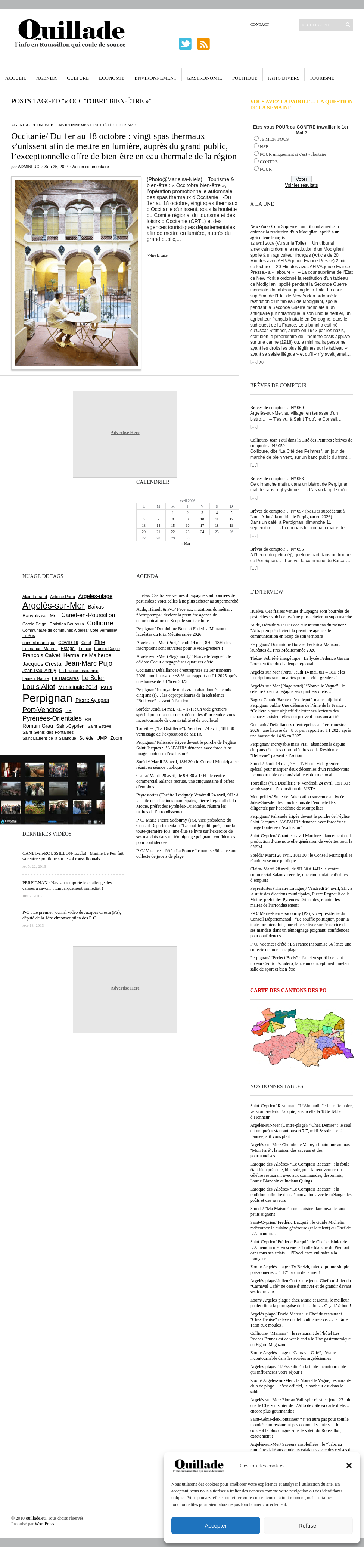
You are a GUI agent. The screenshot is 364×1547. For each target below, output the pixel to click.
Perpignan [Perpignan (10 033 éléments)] (47, 698)
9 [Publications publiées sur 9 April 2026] (188, 519)
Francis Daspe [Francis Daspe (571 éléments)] (107, 648)
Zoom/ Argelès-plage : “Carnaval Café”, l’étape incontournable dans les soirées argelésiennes (293, 1355)
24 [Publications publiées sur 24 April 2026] (202, 532)
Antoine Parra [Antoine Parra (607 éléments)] (62, 596)
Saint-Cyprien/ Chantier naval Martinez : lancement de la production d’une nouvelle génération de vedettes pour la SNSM (301, 841)
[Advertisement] (46, 524)
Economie (112, 78)
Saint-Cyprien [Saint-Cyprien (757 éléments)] (70, 726)
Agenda (46, 78)
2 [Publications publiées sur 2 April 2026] (188, 513)
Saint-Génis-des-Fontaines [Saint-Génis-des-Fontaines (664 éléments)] (48, 732)
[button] (349, 1465)
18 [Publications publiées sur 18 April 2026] (217, 525)
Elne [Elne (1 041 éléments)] (99, 642)
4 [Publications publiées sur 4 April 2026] (217, 513)
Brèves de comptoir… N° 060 (277, 407)
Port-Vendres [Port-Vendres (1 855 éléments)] (42, 710)
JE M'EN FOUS (274, 139)
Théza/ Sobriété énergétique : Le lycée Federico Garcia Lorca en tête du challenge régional (299, 661)
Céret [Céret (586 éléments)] (86, 642)
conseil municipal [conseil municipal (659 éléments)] (38, 642)
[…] (254, 361)
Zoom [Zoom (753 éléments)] (116, 738)
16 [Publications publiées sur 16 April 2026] (187, 525)
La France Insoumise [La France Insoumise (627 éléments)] (78, 670)
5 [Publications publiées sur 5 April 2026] (231, 513)
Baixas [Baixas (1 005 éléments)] (96, 607)
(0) (261, 361)
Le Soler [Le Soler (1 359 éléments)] (93, 677)
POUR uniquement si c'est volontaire (293, 154)
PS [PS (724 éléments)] (68, 710)
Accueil (15, 78)
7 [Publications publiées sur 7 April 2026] (158, 519)
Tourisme (321, 78)
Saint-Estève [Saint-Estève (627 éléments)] (99, 726)
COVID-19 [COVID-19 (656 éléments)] (68, 642)
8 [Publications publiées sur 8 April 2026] (173, 519)
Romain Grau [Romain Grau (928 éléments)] (37, 726)
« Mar (185, 543)
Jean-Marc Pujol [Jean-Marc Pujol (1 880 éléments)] (89, 663)
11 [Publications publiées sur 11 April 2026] (217, 519)
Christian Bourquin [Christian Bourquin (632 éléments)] (66, 624)
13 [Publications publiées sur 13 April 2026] (144, 525)
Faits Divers (283, 78)
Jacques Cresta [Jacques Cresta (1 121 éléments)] (41, 663)
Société (103, 125)
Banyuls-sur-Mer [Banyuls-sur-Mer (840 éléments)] (40, 615)
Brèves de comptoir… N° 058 (277, 478)
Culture (78, 78)
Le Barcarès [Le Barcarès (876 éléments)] (65, 678)
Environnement (156, 78)
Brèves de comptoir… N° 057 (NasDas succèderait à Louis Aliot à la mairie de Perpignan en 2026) (297, 513)
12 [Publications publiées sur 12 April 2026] (231, 519)
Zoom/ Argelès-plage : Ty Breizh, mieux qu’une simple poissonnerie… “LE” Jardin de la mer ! (299, 1269)
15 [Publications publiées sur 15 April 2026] (173, 525)
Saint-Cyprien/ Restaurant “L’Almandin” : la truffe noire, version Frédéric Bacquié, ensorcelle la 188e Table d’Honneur (301, 1111)
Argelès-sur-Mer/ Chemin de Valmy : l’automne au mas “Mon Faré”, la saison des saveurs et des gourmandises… (300, 1150)
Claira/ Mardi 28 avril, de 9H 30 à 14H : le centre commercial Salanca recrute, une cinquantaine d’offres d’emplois (299, 874)
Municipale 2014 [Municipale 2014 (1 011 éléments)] (77, 687)
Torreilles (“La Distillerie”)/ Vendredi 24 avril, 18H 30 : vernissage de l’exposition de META (300, 785)
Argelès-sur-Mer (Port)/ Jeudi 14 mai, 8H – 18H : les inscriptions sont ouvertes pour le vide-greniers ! (297, 674)
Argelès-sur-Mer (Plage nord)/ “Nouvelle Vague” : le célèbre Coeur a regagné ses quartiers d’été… (297, 688)
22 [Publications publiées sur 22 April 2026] (173, 532)
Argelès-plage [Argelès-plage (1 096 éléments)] (95, 596)
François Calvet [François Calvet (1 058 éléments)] (41, 655)
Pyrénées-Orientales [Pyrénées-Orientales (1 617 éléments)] (52, 718)
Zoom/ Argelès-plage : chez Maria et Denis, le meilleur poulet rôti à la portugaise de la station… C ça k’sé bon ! (300, 1302)
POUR (266, 169)
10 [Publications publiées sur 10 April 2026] (202, 519)
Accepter (216, 1525)
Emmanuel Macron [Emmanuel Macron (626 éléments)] (39, 648)
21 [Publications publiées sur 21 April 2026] (158, 532)
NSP (264, 146)
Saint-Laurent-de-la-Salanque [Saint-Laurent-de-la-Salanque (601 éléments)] (49, 738)
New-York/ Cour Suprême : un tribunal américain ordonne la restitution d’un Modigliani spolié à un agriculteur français (294, 232)
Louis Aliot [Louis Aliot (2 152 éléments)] (38, 686)
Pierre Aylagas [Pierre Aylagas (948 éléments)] (92, 700)
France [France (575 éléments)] (85, 648)
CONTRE (269, 161)
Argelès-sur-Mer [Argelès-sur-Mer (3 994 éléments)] (53, 605)
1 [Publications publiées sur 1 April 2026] (173, 513)
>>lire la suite (157, 255)
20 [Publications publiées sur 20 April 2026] (144, 532)
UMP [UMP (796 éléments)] (102, 738)
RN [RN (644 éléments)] (88, 719)
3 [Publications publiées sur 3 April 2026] (202, 513)
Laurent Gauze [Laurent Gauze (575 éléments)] (35, 678)
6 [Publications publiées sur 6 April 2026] (144, 519)
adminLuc (28, 166)
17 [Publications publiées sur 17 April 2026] (202, 525)
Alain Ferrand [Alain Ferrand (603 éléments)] (34, 596)
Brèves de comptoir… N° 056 (277, 549)
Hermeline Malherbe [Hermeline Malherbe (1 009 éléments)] (87, 655)
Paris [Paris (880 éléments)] (106, 687)
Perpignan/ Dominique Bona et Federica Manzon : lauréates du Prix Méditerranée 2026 (295, 647)
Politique (245, 78)
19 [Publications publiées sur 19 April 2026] (231, 525)
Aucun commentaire (90, 166)
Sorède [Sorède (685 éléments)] (86, 738)
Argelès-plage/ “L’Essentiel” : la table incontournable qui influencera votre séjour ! (298, 1369)
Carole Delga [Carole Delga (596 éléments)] (34, 624)
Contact (259, 24)
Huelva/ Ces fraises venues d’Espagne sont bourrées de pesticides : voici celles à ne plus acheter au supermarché (301, 614)
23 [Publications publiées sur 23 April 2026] (187, 532)
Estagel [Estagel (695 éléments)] (68, 648)
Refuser (308, 1525)
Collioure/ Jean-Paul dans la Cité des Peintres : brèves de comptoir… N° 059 (301, 442)
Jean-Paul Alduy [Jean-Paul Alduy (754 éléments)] (39, 670)
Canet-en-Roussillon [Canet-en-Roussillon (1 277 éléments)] (88, 615)
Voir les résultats (301, 185)
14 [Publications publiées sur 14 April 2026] (158, 525)
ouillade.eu (36, 1518)
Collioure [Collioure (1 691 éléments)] (100, 623)
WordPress (44, 1523)
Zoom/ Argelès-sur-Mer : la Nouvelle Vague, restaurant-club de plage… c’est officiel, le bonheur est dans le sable (300, 1386)
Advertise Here (125, 432)
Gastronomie (204, 78)
